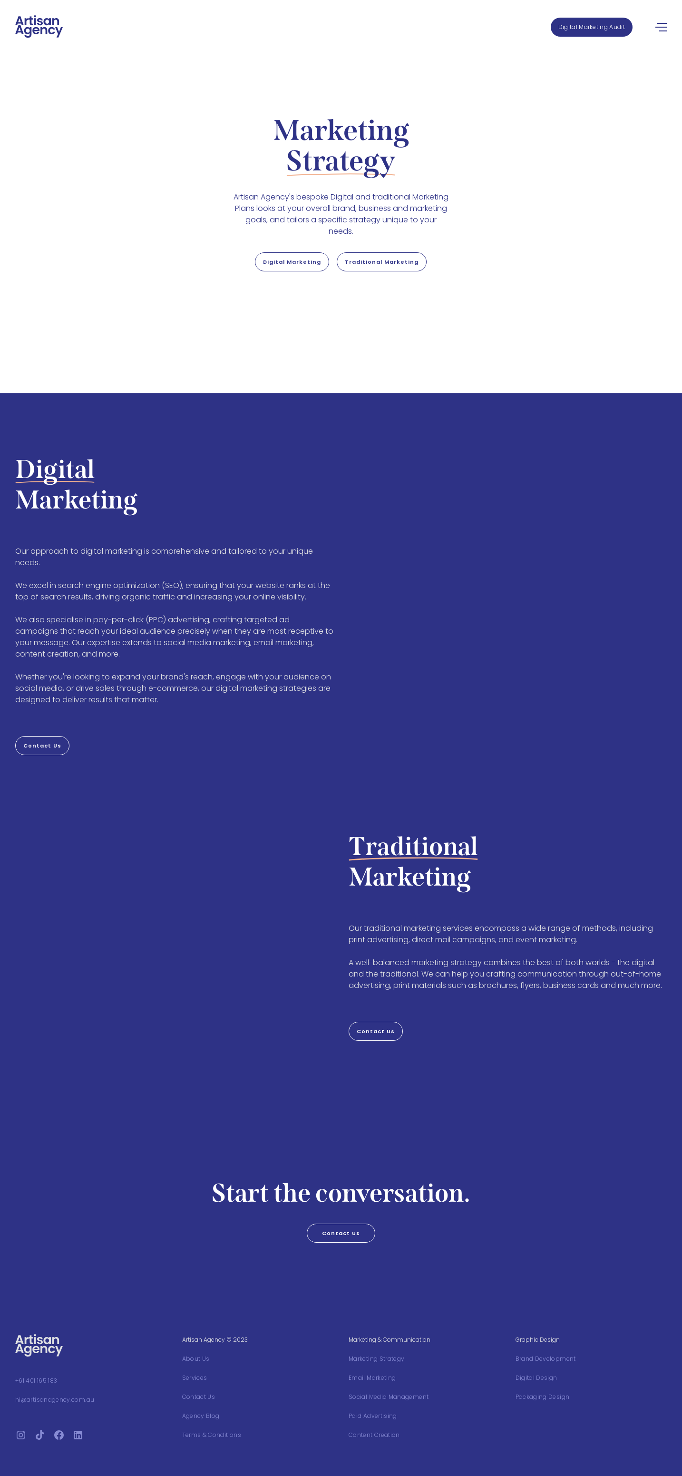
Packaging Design (543, 1397)
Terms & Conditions (211, 1435)
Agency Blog (201, 1416)
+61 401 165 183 (36, 1380)
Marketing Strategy (376, 1359)
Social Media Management (389, 1397)
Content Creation (374, 1435)
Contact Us (198, 1397)
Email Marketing (372, 1378)
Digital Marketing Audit (591, 27)
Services (194, 1378)
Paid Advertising (373, 1416)
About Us (196, 1359)
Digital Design (536, 1378)
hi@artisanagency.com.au (54, 1400)
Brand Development (546, 1359)
